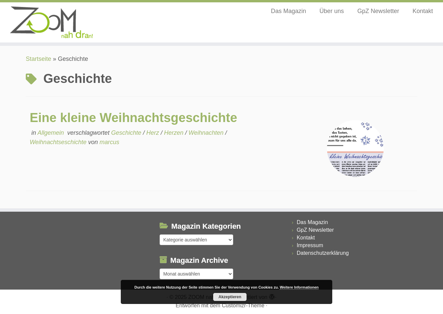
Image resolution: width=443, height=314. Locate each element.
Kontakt (423, 11)
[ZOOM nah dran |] (51, 22)
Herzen (174, 132)
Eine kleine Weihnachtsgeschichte (133, 118)
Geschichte (127, 132)
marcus (109, 142)
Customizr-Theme (243, 305)
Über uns (332, 11)
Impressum (310, 245)
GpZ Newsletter (378, 11)
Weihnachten (206, 132)
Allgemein (51, 132)
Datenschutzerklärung (323, 253)
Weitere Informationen (299, 287)
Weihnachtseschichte (59, 142)
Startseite (38, 59)
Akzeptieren (229, 297)
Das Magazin (288, 11)
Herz (153, 132)
